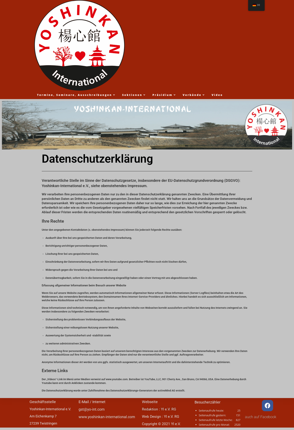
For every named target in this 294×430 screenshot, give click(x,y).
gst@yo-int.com (92, 409)
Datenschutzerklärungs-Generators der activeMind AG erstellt (147, 390)
